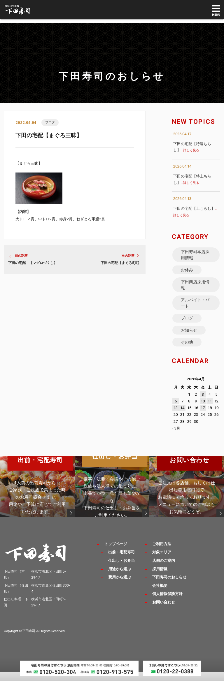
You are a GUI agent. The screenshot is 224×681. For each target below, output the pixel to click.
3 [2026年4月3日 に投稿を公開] (203, 403)
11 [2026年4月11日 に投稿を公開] (210, 410)
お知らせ (189, 337)
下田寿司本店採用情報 (195, 255)
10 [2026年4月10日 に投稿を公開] (203, 410)
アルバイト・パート (195, 308)
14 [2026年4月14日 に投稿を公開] (182, 417)
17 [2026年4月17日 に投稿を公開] (203, 417)
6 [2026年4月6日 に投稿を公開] (176, 410)
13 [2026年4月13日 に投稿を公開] (176, 417)
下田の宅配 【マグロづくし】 (32, 263)
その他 (187, 350)
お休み (187, 272)
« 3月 (176, 437)
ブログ (50, 122)
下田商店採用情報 (195, 288)
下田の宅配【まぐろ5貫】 (121, 263)
